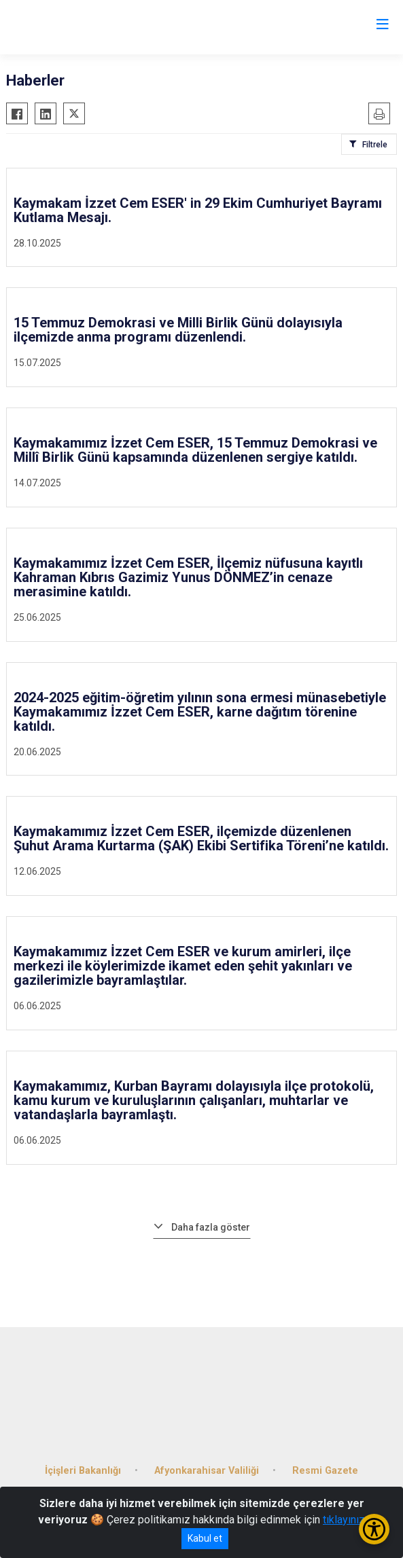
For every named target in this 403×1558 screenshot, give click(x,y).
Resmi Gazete (325, 1471)
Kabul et (205, 1538)
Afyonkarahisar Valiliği (206, 1471)
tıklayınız (344, 1519)
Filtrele (374, 144)
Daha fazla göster (210, 1227)
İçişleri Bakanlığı (83, 1471)
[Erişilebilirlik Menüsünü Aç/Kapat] (374, 1529)
